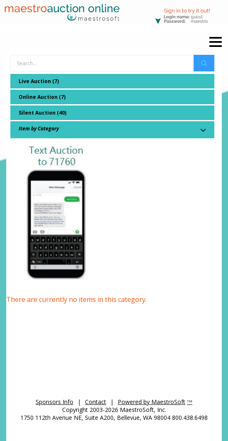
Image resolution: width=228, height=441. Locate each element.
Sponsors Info (54, 402)
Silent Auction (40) (42, 112)
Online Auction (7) (42, 96)
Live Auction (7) (39, 81)
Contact (95, 402)
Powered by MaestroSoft (151, 402)
